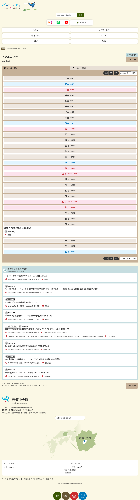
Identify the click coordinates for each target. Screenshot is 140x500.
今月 (111, 73)
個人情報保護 (25, 479)
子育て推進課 (111, 336)
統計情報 (68, 473)
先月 (106, 73)
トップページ (10, 48)
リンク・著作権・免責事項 (10, 479)
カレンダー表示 (12, 68)
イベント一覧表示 (80, 68)
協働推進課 (49, 293)
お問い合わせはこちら (64, 418)
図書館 (9, 235)
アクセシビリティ (38, 479)
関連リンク (49, 479)
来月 (116, 73)
